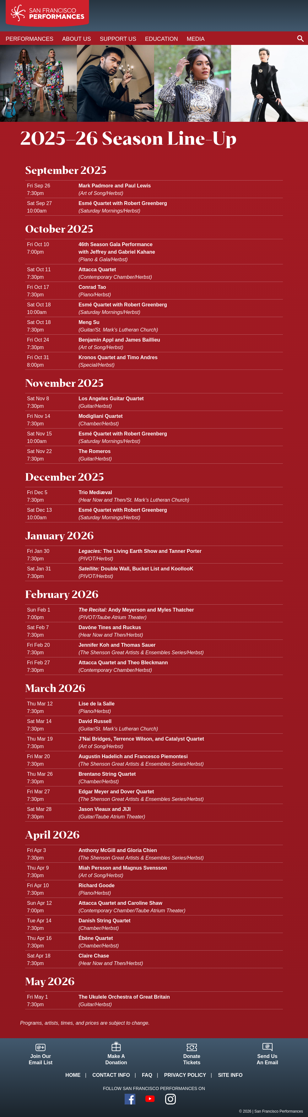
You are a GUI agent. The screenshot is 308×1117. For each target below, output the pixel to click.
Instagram (170, 1099)
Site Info (230, 1075)
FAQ (147, 1075)
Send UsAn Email (267, 1059)
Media (196, 39)
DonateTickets (191, 1059)
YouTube (150, 1099)
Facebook (130, 1099)
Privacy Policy (185, 1075)
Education (161, 39)
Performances (29, 39)
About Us (76, 39)
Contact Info (111, 1075)
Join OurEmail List (41, 1059)
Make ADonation (116, 1059)
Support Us (118, 39)
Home (72, 1075)
